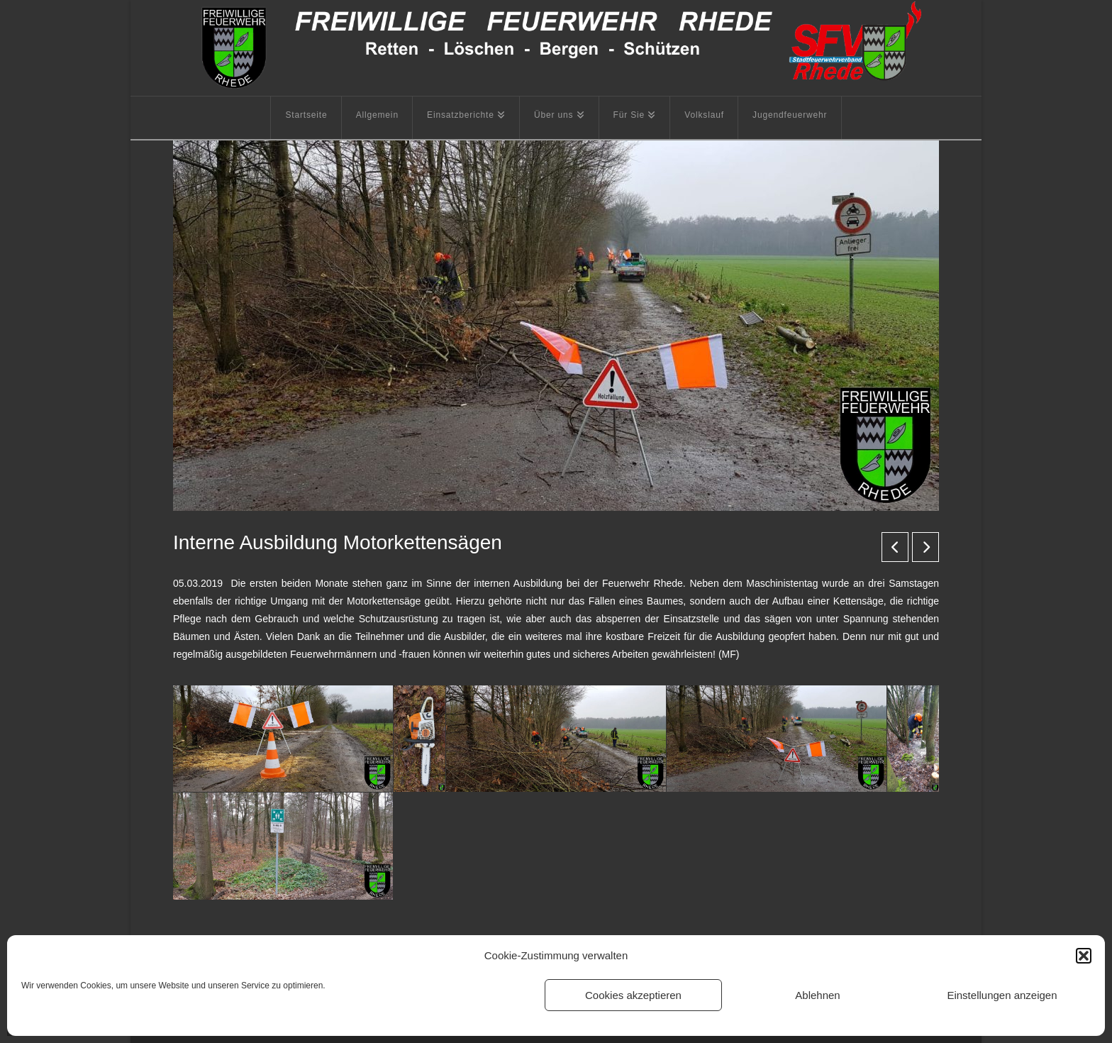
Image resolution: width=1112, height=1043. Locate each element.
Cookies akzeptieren (633, 995)
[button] (1084, 956)
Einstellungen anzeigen (1002, 995)
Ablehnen (817, 995)
